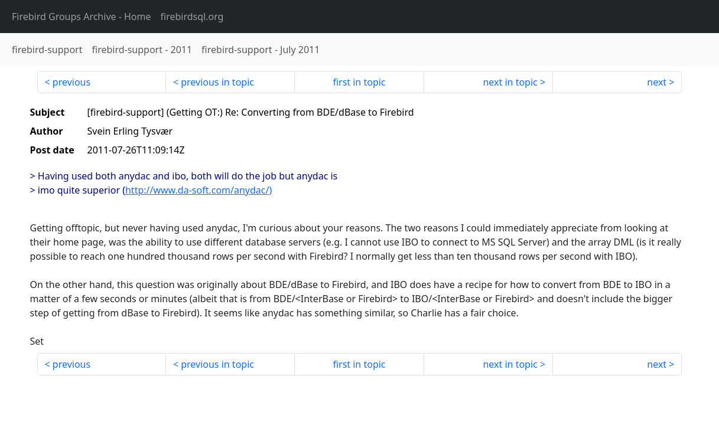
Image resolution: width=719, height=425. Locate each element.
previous (71, 82)
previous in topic (217, 82)
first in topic (359, 82)
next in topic (510, 82)
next (656, 82)
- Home (81, 16)
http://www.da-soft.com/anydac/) (198, 190)
